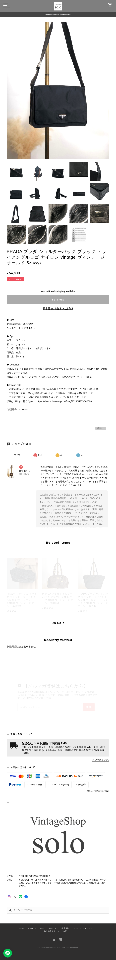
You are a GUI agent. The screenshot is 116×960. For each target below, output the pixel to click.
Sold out (58, 299)
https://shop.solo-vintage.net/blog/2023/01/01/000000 (64, 401)
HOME (21, 928)
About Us (32, 928)
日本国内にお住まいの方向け (58, 308)
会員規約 (65, 928)
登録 (88, 707)
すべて (17, 455)
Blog (42, 928)
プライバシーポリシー (82, 928)
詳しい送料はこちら (101, 760)
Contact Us (53, 928)
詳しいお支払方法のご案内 (98, 791)
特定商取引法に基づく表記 (55, 931)
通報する (100, 428)
